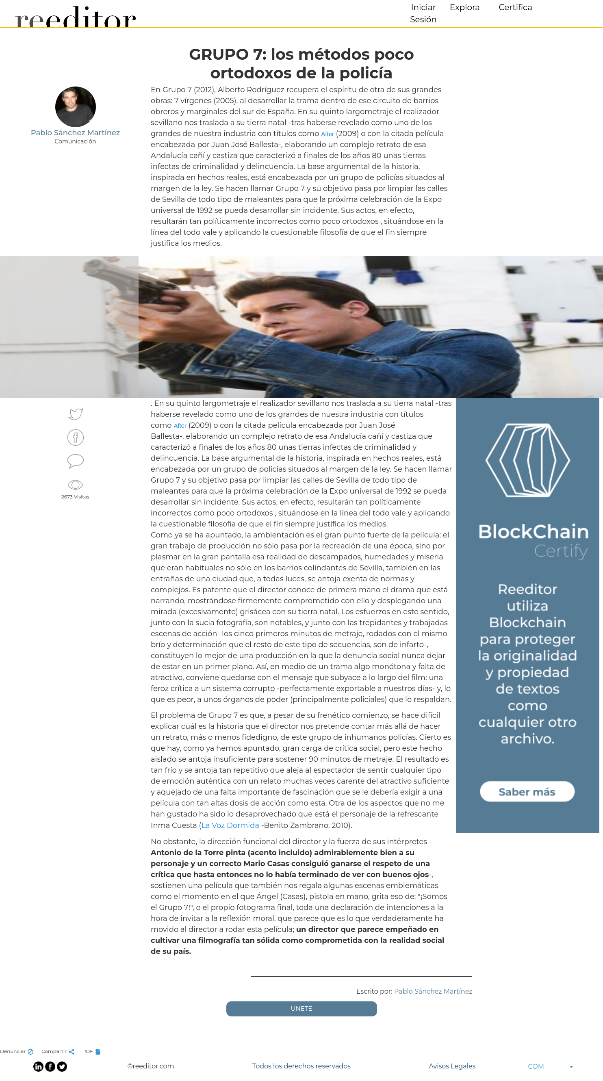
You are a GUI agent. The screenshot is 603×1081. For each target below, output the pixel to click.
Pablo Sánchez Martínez (433, 991)
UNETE (301, 1008)
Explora (465, 7)
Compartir (58, 1051)
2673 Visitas (75, 488)
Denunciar (17, 1051)
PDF (92, 1051)
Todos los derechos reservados (301, 1066)
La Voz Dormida (230, 825)
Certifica (515, 7)
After (327, 133)
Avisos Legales (452, 1066)
